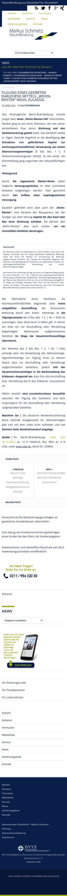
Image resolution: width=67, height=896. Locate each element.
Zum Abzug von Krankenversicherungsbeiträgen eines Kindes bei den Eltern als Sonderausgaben (31, 534)
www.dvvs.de (33, 861)
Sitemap (6, 828)
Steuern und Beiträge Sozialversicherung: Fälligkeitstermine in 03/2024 (18, 482)
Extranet (28, 13)
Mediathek (14, 18)
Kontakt (37, 24)
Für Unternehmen (12, 697)
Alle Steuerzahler (30, 105)
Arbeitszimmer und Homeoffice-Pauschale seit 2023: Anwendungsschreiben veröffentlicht (33, 549)
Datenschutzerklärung (14, 833)
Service (30, 18)
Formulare (45, 13)
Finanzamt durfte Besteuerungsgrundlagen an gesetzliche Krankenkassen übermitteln (30, 519)
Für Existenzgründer (14, 682)
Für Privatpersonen (13, 690)
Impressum (8, 837)
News (44, 18)
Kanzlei (12, 13)
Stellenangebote (17, 24)
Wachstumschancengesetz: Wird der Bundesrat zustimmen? (51, 477)
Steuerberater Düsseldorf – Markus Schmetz (38, 75)
